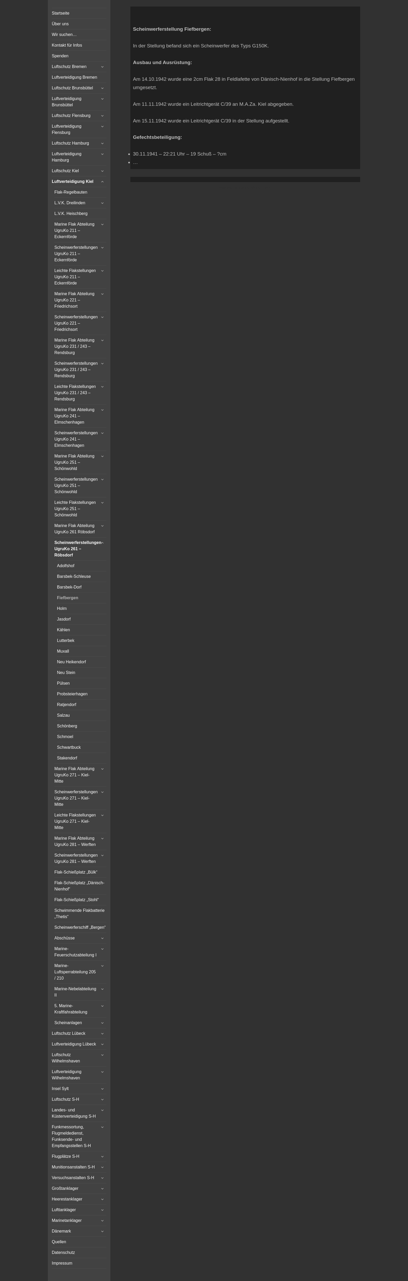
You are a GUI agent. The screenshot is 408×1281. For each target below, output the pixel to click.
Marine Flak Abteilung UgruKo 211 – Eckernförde (74, 230)
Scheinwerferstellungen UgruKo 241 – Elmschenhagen (76, 439)
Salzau (63, 715)
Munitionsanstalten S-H (73, 1167)
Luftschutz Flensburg (71, 115)
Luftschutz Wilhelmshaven (66, 1058)
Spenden (60, 56)
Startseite (60, 13)
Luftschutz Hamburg (70, 143)
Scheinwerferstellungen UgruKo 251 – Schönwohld (76, 485)
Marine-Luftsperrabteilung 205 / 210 (75, 971)
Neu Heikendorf (71, 662)
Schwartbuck (69, 747)
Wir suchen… (64, 34)
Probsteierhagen (72, 694)
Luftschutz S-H (65, 1099)
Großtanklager (65, 1188)
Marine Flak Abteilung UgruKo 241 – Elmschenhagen (74, 415)
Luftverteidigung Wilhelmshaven (66, 1074)
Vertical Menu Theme (255, 187)
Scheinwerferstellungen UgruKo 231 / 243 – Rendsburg (76, 369)
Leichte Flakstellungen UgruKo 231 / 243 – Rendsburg (75, 392)
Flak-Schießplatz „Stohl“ (76, 900)
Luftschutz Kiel (65, 171)
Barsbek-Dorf (69, 587)
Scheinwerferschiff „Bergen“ (80, 927)
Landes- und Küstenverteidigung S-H (74, 1113)
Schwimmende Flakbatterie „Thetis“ (79, 913)
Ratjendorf (66, 704)
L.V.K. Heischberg (70, 213)
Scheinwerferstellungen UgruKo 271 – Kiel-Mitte (76, 798)
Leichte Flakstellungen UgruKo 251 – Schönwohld (75, 508)
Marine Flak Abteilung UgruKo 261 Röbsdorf (74, 528)
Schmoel (65, 736)
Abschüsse (64, 938)
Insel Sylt (60, 1088)
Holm (62, 608)
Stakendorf (67, 758)
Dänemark (61, 1231)
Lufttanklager (64, 1210)
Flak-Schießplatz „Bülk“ (75, 872)
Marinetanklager (67, 1220)
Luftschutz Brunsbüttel (72, 88)
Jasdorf (64, 619)
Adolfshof (65, 566)
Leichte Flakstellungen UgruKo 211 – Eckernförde (75, 276)
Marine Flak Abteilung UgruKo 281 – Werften (75, 841)
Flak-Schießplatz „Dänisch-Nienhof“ (79, 886)
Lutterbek (65, 640)
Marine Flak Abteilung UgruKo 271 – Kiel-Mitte (74, 774)
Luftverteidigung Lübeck (74, 1044)
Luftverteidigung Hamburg (66, 157)
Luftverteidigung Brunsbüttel (66, 101)
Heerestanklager (67, 1199)
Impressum (62, 1263)
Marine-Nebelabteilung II (75, 992)
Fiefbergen (67, 598)
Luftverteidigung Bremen (74, 77)
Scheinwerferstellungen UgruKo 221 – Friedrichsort (76, 323)
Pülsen (63, 683)
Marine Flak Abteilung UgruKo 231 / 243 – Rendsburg (74, 346)
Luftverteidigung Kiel (72, 181)
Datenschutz (63, 1252)
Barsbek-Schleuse (74, 576)
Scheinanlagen (68, 1022)
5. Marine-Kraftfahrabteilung (70, 1009)
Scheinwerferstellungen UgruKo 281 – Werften (76, 858)
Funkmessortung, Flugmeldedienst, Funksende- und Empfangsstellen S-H (71, 1136)
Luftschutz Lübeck (68, 1033)
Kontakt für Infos (67, 45)
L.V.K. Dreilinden (69, 203)
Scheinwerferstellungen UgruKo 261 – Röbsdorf (77, 548)
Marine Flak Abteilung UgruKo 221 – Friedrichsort (74, 300)
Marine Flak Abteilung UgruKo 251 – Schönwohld (74, 462)
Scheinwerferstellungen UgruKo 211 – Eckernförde (76, 253)
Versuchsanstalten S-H (73, 1177)
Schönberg (67, 726)
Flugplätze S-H (65, 1156)
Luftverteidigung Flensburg (66, 129)
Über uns (60, 24)
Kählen (63, 630)
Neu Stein (66, 672)
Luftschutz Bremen (69, 66)
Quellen (59, 1242)
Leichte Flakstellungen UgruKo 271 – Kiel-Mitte (75, 821)
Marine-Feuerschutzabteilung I (75, 951)
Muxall (63, 651)
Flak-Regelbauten (70, 192)
